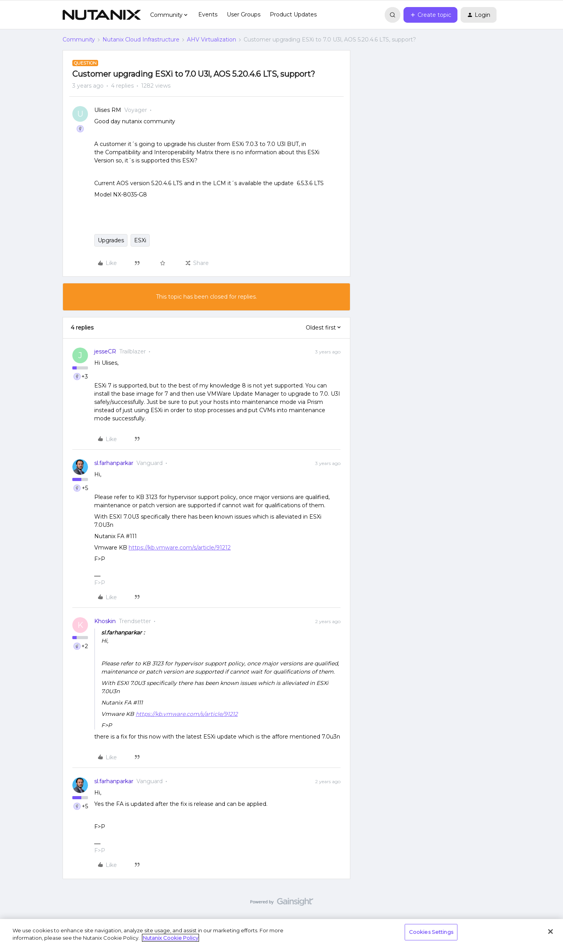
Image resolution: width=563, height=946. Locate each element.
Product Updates (293, 14)
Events (207, 14)
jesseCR (105, 351)
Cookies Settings (431, 932)
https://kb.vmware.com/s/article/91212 (180, 547)
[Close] (550, 931)
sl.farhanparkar (113, 463)
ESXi (140, 240)
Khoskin (105, 621)
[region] (281, 932)
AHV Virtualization (211, 39)
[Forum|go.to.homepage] (102, 15)
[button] (430, 15)
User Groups (243, 14)
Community (79, 39)
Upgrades (111, 240)
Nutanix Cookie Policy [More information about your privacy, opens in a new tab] (170, 938)
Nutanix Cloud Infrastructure (140, 39)
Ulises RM (107, 110)
